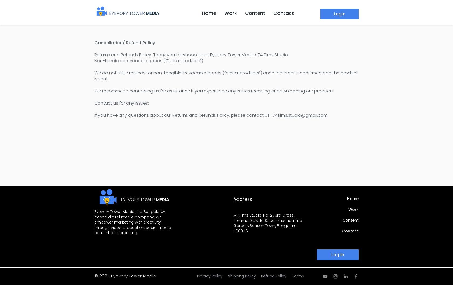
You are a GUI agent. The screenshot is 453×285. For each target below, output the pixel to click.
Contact (350, 231)
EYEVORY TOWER (127, 13)
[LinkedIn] (345, 276)
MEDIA (152, 13)
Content (350, 220)
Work (353, 209)
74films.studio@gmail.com (300, 115)
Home (353, 198)
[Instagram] (335, 276)
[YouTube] (325, 276)
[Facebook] (356, 276)
